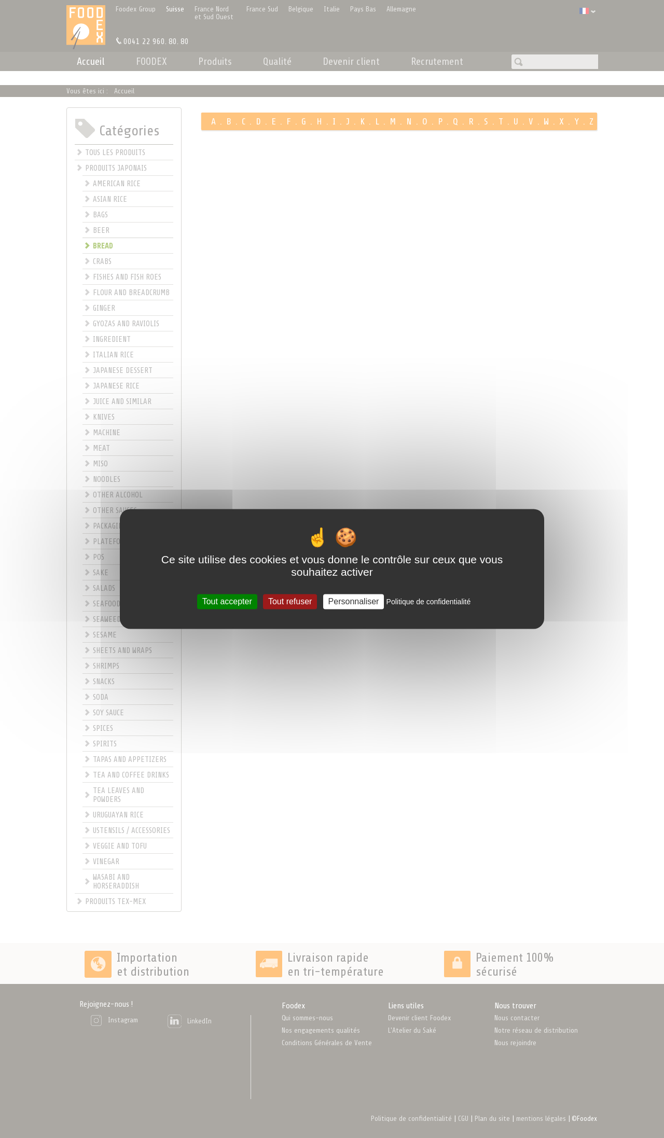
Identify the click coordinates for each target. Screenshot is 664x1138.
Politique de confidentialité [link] (428, 602)
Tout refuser (290, 601)
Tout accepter (227, 601)
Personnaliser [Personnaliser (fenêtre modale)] (353, 601)
